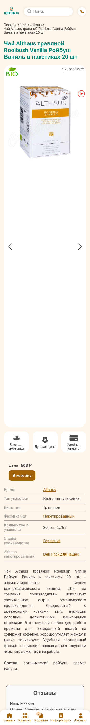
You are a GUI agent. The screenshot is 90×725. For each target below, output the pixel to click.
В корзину (21, 475)
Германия (51, 541)
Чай (23, 25)
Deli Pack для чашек (61, 554)
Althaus (36, 25)
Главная (11, 25)
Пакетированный (58, 516)
